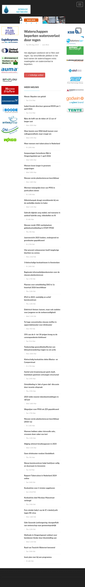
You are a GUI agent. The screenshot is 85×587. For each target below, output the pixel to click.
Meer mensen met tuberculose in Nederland (42, 143)
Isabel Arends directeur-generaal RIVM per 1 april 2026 (42, 107)
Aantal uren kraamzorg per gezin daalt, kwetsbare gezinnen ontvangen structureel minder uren (41, 375)
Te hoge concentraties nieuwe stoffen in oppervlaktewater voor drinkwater (40, 323)
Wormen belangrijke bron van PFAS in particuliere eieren (39, 189)
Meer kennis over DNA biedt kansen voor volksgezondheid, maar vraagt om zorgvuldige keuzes (41, 134)
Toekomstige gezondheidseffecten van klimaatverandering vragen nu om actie (40, 348)
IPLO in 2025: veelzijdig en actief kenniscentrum (37, 298)
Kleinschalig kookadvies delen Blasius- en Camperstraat (41, 360)
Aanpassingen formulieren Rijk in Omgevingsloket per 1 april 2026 (37, 154)
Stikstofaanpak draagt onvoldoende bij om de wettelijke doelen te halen (41, 201)
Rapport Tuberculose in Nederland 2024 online (40, 476)
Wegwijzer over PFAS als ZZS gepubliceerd (41, 409)
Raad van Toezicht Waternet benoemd (39, 547)
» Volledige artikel (34, 75)
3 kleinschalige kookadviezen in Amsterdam (42, 262)
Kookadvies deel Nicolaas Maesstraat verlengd (39, 499)
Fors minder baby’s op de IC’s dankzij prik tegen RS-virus (41, 511)
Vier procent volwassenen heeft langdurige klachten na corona (41, 251)
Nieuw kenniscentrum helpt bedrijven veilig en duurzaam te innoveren (41, 464)
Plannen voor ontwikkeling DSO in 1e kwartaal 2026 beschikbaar (39, 286)
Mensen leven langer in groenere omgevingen (37, 167)
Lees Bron (45, 45)
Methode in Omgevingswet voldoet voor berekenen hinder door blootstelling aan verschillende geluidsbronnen (40, 538)
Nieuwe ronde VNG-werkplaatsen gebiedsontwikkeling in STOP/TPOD (39, 226)
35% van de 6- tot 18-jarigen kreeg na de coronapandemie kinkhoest (40, 335)
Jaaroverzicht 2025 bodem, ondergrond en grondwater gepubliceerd (41, 239)
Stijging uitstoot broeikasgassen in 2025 (40, 444)
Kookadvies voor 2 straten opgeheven (39, 488)
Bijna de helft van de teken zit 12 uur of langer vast (40, 120)
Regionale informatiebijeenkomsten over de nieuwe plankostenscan (42, 273)
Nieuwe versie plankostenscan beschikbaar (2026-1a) (41, 420)
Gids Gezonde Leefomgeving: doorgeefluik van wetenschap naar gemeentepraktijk (41, 524)
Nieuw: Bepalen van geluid (35, 96)
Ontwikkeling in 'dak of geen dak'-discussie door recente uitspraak (41, 385)
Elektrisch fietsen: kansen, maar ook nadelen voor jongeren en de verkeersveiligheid (42, 310)
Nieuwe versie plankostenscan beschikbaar (41, 178)
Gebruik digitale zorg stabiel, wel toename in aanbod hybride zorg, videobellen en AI (42, 214)
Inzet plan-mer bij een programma (38, 557)
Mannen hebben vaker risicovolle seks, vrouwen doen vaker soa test (39, 432)
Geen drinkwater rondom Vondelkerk (39, 453)
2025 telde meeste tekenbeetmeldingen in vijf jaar (41, 398)
